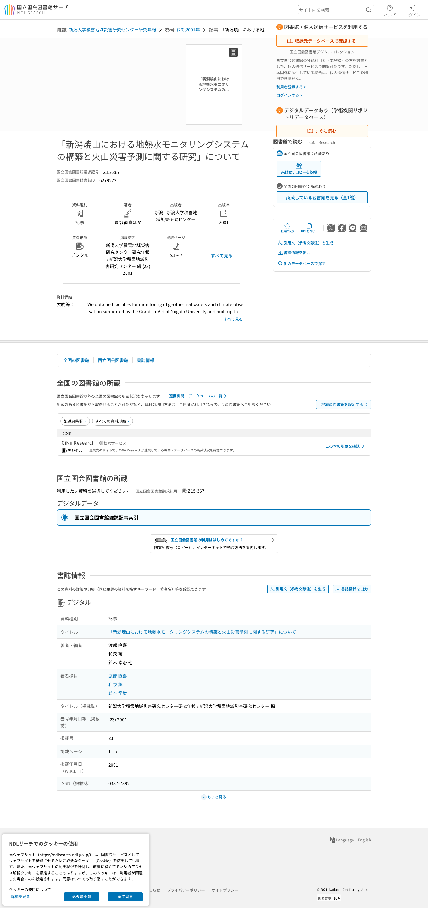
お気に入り (287, 228)
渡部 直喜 (117, 675)
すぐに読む (321, 131)
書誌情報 (145, 360)
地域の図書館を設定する (345, 404)
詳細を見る (20, 896)
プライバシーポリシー (186, 890)
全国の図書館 (76, 360)
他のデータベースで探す (302, 263)
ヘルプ (390, 10)
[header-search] (336, 9)
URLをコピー (309, 228)
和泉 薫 (115, 684)
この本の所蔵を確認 (345, 446)
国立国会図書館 (113, 360)
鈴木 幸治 (117, 692)
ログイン (412, 10)
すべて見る (222, 255)
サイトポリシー (225, 890)
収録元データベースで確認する (321, 40)
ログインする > (289, 95)
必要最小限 (81, 896)
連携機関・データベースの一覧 (199, 396)
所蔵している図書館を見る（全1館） (322, 197)
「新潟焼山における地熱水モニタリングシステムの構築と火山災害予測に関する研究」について (202, 631)
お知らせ (152, 890)
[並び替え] (75, 421)
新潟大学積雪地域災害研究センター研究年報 (112, 29)
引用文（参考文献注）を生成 (305, 243)
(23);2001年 (188, 29)
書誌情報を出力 (294, 252)
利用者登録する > (291, 86)
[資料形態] (112, 421)
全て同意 (125, 896)
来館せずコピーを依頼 (299, 168)
